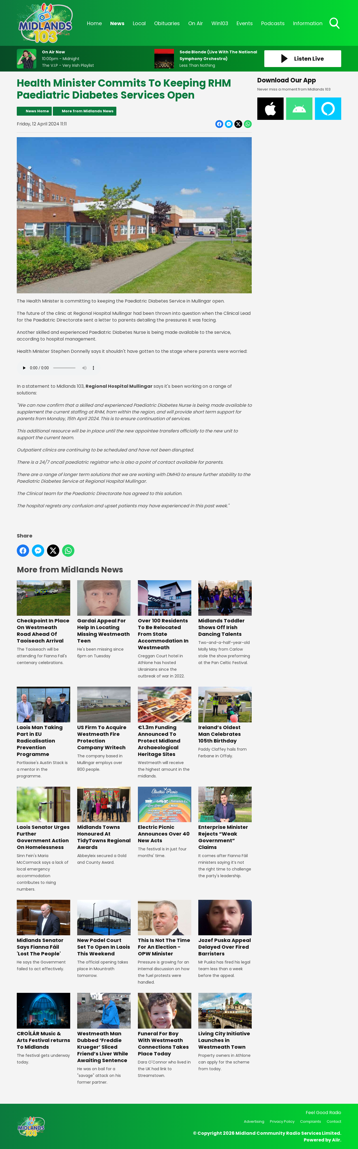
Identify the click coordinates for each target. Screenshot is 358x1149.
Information (307, 23)
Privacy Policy (282, 1121)
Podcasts (273, 23)
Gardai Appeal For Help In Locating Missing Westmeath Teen (104, 612)
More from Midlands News (88, 111)
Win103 (219, 23)
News (117, 23)
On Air (195, 23)
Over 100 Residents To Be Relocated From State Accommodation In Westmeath (164, 615)
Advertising (254, 1121)
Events (245, 23)
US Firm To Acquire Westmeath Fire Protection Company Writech (104, 719)
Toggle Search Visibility (335, 24)
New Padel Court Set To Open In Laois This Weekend (104, 928)
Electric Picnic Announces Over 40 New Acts (164, 815)
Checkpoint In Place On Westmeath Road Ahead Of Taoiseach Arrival (43, 612)
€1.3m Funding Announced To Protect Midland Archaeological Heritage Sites (164, 722)
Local (139, 23)
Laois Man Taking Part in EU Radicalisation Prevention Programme (43, 722)
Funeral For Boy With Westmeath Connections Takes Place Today (164, 1025)
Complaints (310, 1121)
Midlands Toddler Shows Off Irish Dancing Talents (225, 608)
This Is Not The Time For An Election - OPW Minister (164, 928)
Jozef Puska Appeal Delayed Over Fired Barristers (225, 928)
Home (94, 23)
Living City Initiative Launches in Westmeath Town (225, 1021)
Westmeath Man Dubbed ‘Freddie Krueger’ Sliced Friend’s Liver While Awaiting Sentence (104, 1028)
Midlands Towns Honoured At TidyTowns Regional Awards (104, 819)
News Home (37, 111)
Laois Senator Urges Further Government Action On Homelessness (43, 819)
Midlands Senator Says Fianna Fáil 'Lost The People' (43, 928)
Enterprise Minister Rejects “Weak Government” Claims (225, 819)
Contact (334, 1121)
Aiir (336, 1140)
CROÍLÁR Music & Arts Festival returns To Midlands (43, 1021)
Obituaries (167, 23)
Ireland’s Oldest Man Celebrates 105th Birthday (225, 715)
